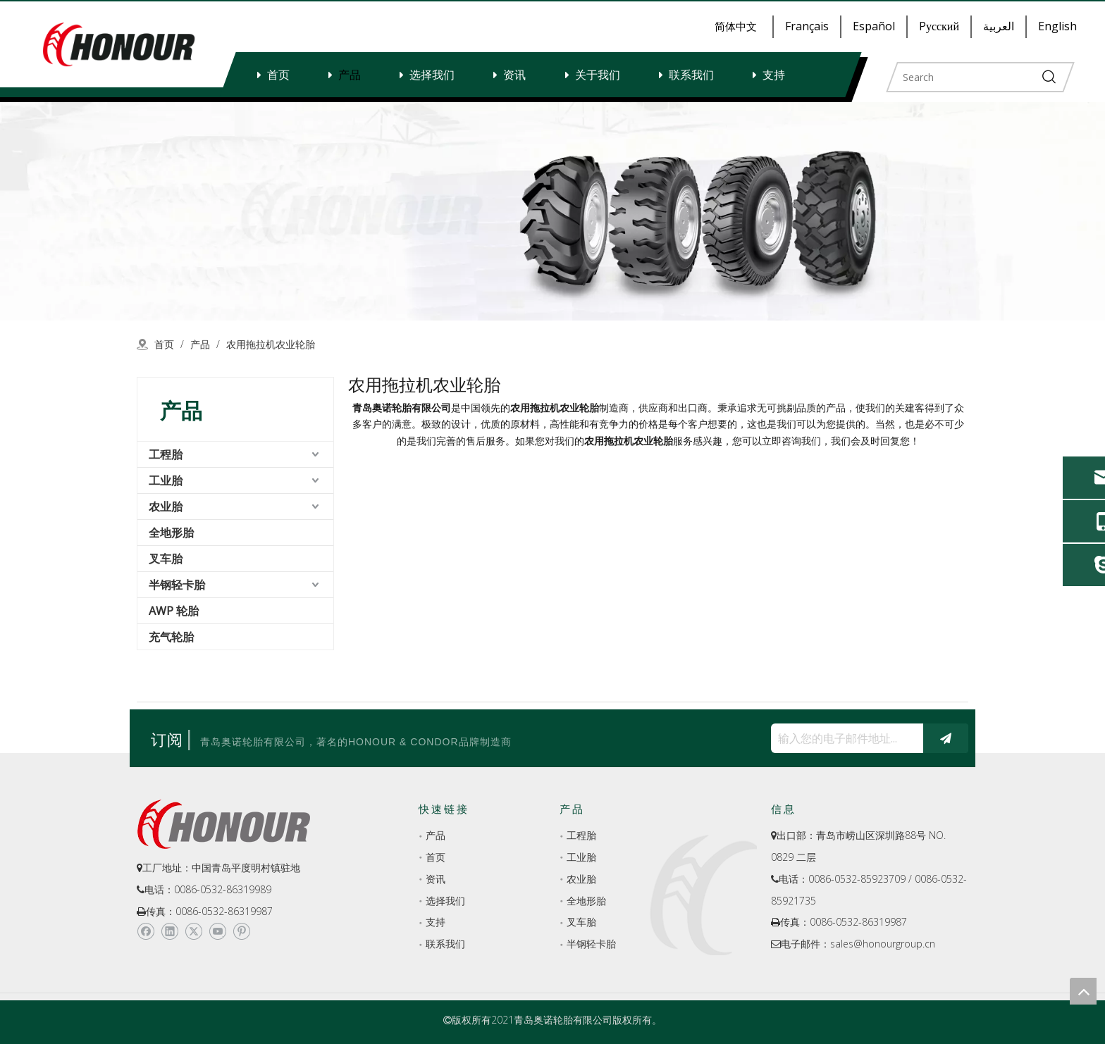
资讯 (514, 74)
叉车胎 (166, 558)
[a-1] (552, 211)
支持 (774, 74)
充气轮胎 (171, 637)
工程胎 (166, 454)
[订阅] (945, 738)
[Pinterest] (241, 932)
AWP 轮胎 (174, 611)
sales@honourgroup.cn (882, 943)
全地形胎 (171, 532)
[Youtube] (217, 932)
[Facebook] (145, 932)
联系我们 (691, 74)
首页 (278, 74)
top (1083, 991)
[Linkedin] (169, 932)
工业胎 (166, 480)
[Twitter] (193, 932)
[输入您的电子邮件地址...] (843, 738)
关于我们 (597, 74)
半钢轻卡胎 (177, 584)
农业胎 (166, 506)
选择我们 (432, 74)
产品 (349, 74)
